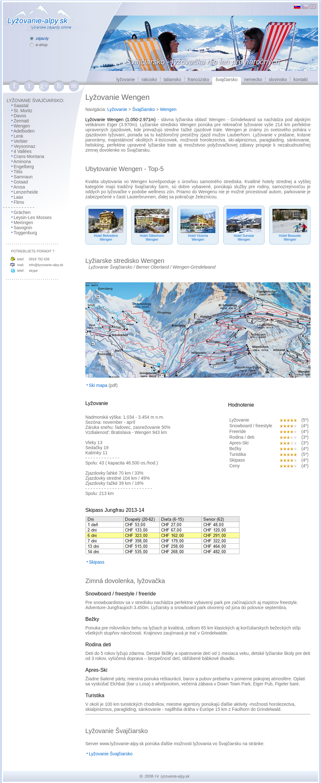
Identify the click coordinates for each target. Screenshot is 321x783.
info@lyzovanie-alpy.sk (46, 265)
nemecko (253, 79)
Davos (20, 115)
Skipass (96, 562)
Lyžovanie (117, 109)
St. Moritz (23, 110)
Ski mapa (98, 385)
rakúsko (149, 79)
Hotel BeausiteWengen (290, 237)
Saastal (21, 105)
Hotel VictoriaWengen (198, 237)
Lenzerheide (26, 192)
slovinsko (278, 79)
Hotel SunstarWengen (244, 237)
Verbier (21, 141)
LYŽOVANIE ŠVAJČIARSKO (35, 100)
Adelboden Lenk (19, 133)
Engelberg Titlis (18, 169)
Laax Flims (13, 200)
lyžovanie (125, 79)
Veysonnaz (25, 146)
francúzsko (198, 79)
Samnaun (23, 176)
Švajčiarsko (143, 109)
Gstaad (21, 181)
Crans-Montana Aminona (23, 159)
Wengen (22, 125)
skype (33, 270)
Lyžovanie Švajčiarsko (110, 267)
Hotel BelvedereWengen (106, 237)
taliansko (172, 79)
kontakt (300, 79)
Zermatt (21, 120)
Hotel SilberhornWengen (152, 237)
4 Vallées (23, 151)
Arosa (19, 186)
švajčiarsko (227, 79)
